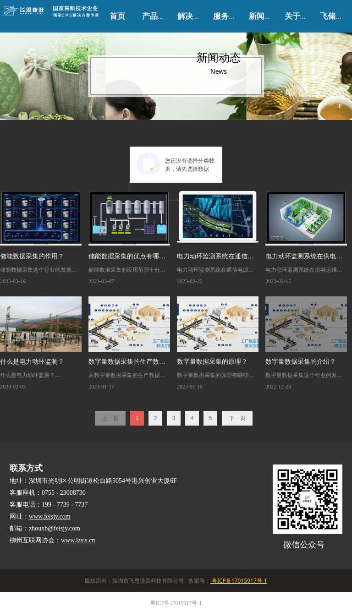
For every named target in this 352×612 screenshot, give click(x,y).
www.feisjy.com (50, 516)
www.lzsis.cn (78, 540)
